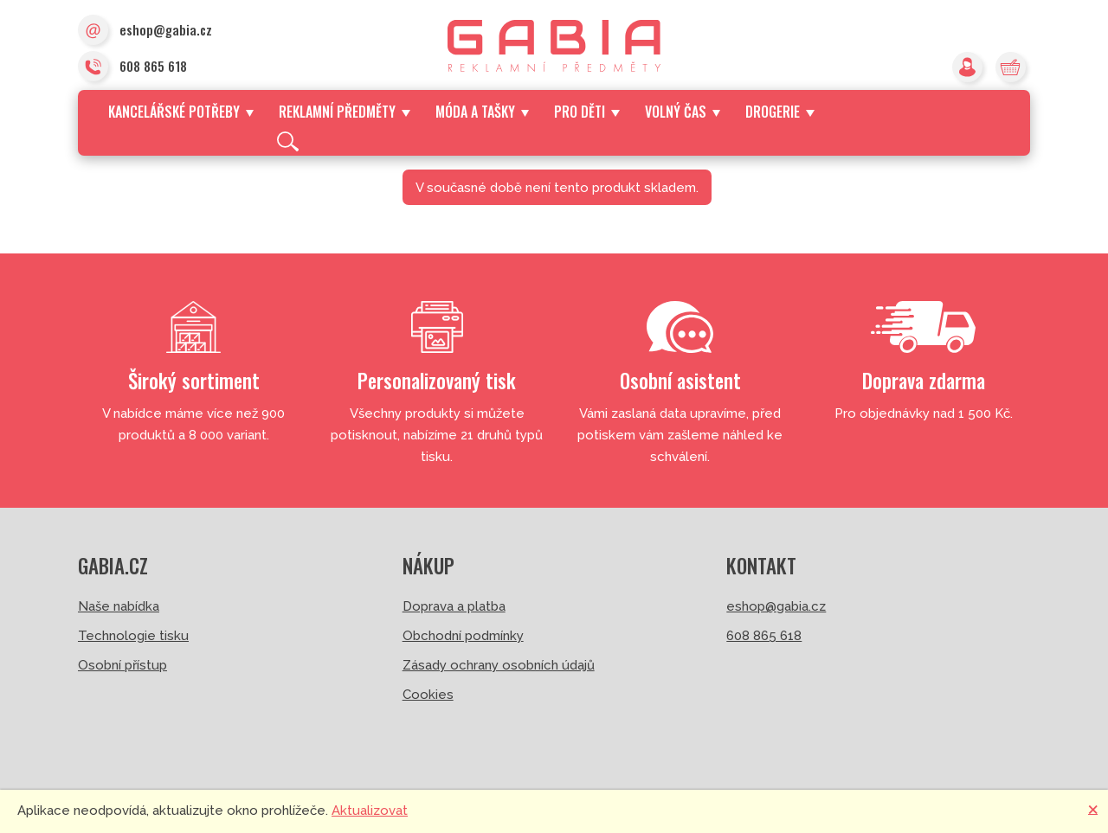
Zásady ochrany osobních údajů (499, 665)
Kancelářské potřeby (181, 111)
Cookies (428, 694)
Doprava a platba (454, 606)
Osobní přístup (122, 665)
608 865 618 (132, 67)
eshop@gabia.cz (145, 31)
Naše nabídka (118, 606)
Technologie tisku (133, 636)
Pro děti (586, 111)
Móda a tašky (482, 111)
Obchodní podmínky (463, 636)
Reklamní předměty (344, 111)
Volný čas (682, 111)
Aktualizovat (370, 810)
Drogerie (779, 111)
